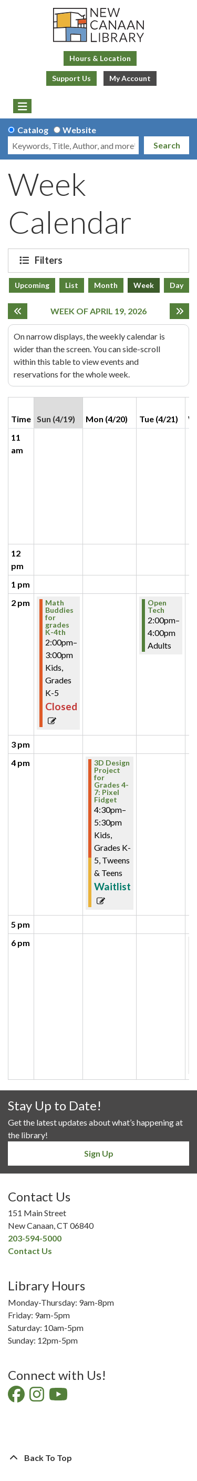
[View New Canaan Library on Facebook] (17, 1397)
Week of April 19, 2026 (98, 311)
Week (143, 285)
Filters (50, 260)
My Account (130, 78)
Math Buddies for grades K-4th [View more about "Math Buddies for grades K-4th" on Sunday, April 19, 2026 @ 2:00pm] (59, 617)
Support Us (71, 78)
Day (176, 285)
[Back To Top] (98, 1458)
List (71, 285)
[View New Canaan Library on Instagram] (37, 1397)
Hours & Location (100, 58)
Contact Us (30, 1251)
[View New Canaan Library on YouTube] (59, 1397)
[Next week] (179, 311)
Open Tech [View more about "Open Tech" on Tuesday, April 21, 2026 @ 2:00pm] (157, 606)
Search (166, 145)
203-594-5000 (34, 1238)
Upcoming (32, 285)
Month (106, 285)
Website (79, 130)
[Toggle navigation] (22, 106)
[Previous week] (17, 311)
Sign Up (98, 1153)
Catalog (32, 130)
